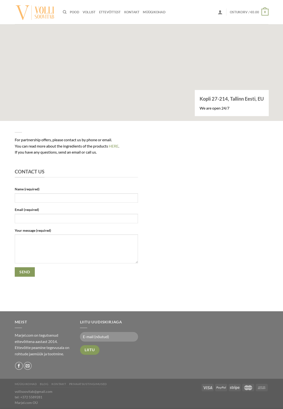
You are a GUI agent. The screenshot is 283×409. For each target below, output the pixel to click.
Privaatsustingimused (88, 384)
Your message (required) (33, 230)
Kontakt (132, 12)
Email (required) (27, 210)
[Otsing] (64, 12)
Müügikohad (154, 12)
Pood (74, 12)
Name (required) (27, 189)
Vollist (89, 12)
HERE (113, 146)
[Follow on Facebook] (19, 366)
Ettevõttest (110, 12)
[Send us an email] (28, 366)
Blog (44, 384)
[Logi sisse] (220, 12)
